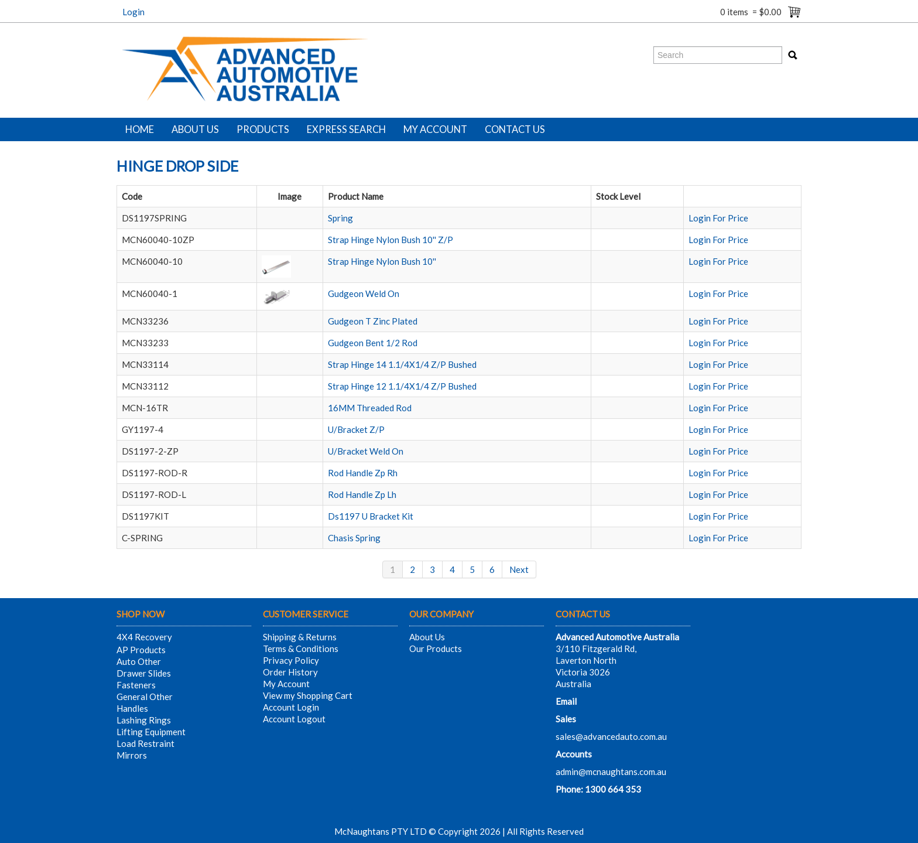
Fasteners (136, 685)
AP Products (141, 649)
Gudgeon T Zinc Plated (372, 321)
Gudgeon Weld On (363, 293)
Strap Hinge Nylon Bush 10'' (382, 261)
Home (139, 129)
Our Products (435, 648)
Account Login (291, 707)
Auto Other (139, 661)
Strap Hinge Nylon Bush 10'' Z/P (390, 239)
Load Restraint (145, 743)
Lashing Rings (144, 720)
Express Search (346, 129)
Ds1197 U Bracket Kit (370, 516)
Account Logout (294, 719)
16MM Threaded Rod (370, 407)
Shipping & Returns (300, 637)
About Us (195, 129)
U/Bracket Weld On (365, 451)
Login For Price (718, 218)
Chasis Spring (354, 538)
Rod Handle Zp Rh (363, 472)
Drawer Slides (144, 673)
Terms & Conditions (300, 648)
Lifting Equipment (151, 731)
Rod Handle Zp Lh (362, 494)
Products (263, 129)
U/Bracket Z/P (356, 429)
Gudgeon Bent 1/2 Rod (372, 342)
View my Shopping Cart (307, 695)
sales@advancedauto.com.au (611, 736)
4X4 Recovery (144, 637)
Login (133, 11)
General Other (145, 696)
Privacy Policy (291, 660)
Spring (340, 218)
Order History (290, 672)
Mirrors (132, 755)
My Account (435, 129)
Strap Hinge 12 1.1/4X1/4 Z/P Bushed (402, 386)
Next (519, 569)
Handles (132, 708)
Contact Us (515, 129)
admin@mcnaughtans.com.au (611, 771)
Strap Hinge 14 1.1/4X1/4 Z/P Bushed (402, 364)
